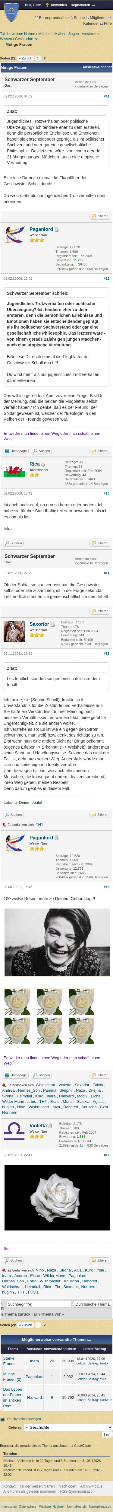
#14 (106, 573)
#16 (106, 887)
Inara (51, 1096)
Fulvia (98, 1085)
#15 (106, 653)
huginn (8, 1107)
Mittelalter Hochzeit (51, 1506)
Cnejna (94, 1090)
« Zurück (25, 58)
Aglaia (98, 1101)
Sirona (8, 1096)
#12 (106, 278)
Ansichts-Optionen (97, 67)
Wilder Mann (13, 1101)
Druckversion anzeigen (24, 1419)
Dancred (70, 1107)
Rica (35, 463)
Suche (77, 17)
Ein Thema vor (47, 1314)
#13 (106, 493)
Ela (57, 1286)
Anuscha (89, 1107)
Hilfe (106, 23)
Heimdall (24, 1096)
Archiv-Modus (91, 1486)
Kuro (39, 1096)
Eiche (96, 1096)
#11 (106, 96)
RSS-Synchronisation (77, 1491)
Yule (100, 1270)
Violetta (64, 1085)
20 (52, 1361)
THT (39, 824)
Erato (55, 1101)
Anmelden (59, 5)
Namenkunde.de (100, 1506)
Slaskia (83, 1101)
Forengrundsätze (52, 17)
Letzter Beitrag (87, 1363)
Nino (21, 1107)
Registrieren (80, 5)
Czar (104, 1107)
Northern (9, 1112)
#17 (106, 1155)
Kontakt (9, 1486)
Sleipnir (66, 1090)
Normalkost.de (76, 1506)
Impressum (9, 1506)
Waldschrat (45, 1085)
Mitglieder (96, 17)
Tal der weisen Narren (17, 34)
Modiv (82, 1096)
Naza (80, 1090)
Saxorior (39, 624)
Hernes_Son (29, 1090)
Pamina (49, 1090)
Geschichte (24, 39)
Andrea (8, 1090)
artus (31, 1101)
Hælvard (66, 1096)
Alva (56, 1107)
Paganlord (41, 229)
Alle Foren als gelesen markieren (29, 1491)
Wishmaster (38, 1107)
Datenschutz (27, 1506)
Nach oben (67, 1486)
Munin (68, 1101)
